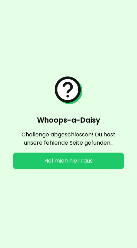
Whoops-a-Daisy (68, 120)
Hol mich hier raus (68, 161)
